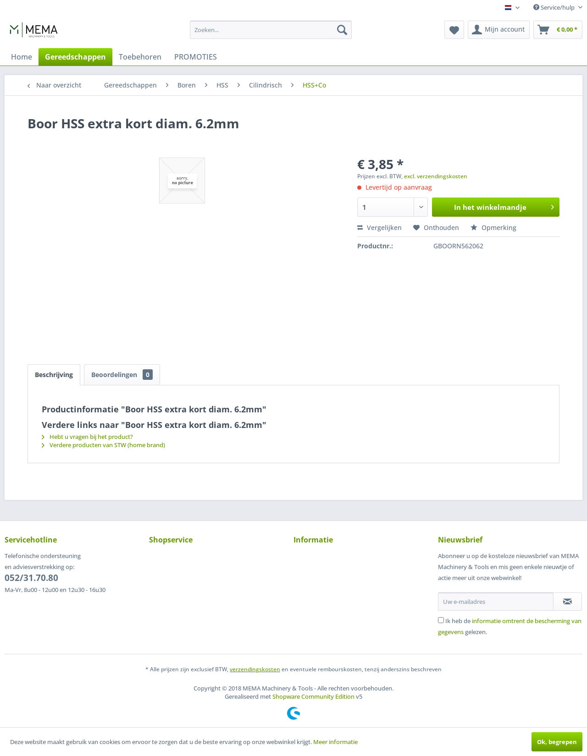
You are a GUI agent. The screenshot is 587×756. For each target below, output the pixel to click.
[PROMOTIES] (195, 57)
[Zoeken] (342, 30)
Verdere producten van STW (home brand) (103, 445)
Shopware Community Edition (313, 696)
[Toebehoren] (140, 57)
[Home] (22, 57)
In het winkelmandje (504, 206)
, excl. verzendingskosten (434, 176)
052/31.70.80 (31, 578)
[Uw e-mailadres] (496, 601)
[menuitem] (271, 30)
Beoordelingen (122, 374)
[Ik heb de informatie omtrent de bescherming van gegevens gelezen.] (441, 620)
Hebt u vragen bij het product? (87, 437)
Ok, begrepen (557, 742)
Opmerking (493, 227)
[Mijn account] (499, 30)
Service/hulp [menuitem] (554, 7)
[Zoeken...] (271, 30)
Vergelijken (379, 227)
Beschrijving (54, 374)
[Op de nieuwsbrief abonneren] (567, 601)
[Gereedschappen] (75, 57)
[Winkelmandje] (557, 30)
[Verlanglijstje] (454, 30)
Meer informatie (335, 742)
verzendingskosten (255, 669)
